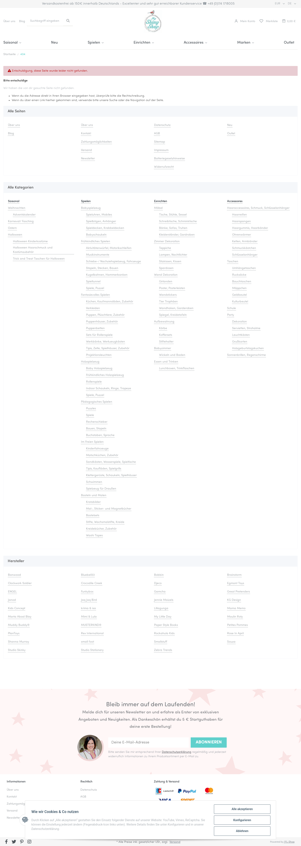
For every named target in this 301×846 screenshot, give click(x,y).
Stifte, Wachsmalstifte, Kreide (105, 522)
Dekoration (239, 321)
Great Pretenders (238, 591)
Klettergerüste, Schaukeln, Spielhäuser (111, 475)
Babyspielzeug (91, 208)
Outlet (289, 43)
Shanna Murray (18, 641)
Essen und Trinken (166, 361)
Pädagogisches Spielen (96, 401)
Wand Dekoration (166, 275)
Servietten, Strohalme (246, 328)
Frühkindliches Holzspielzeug (105, 375)
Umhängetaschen (244, 268)
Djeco (158, 583)
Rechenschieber (96, 422)
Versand (86, 150)
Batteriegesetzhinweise (169, 158)
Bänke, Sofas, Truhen (173, 228)
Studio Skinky (17, 650)
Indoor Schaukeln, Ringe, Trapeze (108, 388)
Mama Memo (236, 608)
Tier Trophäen (168, 301)
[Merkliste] (268, 21)
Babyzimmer (162, 348)
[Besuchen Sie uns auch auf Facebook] (6, 842)
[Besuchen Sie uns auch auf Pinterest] (22, 842)
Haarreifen (239, 214)
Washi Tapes (94, 535)
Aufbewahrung (164, 321)
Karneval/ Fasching (21, 221)
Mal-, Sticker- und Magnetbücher (108, 508)
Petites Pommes (237, 625)
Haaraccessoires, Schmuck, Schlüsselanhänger (258, 208)
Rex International (92, 633)
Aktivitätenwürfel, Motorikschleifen (108, 248)
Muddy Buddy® (19, 625)
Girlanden (165, 281)
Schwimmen (94, 482)
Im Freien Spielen (92, 442)
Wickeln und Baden (172, 355)
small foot (87, 641)
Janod (12, 600)
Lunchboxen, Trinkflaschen (176, 368)
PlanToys (13, 633)
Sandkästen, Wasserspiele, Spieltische (111, 462)
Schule (231, 308)
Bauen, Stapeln (96, 428)
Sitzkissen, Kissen (170, 261)
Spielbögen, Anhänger (101, 221)
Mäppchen (239, 288)
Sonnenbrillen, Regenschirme (246, 355)
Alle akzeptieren (241, 809)
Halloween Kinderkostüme (30, 241)
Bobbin (159, 575)
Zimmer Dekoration (167, 241)
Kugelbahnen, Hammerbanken (106, 275)
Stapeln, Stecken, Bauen (102, 268)
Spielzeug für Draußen (101, 488)
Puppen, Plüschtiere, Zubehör (105, 315)
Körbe (163, 328)
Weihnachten (16, 208)
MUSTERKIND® (91, 625)
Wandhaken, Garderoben (176, 308)
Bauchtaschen (241, 281)
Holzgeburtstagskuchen (248, 348)
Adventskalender (24, 214)
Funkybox (87, 591)
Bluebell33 (88, 575)
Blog (22, 21)
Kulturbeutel (240, 301)
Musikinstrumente (97, 254)
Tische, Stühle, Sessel (173, 214)
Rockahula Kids (164, 633)
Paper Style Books (166, 625)
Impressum (161, 150)
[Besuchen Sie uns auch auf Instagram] (29, 842)
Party (230, 315)
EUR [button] (278, 3)
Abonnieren (209, 742)
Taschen (232, 261)
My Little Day (162, 616)
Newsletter (88, 158)
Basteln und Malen (93, 495)
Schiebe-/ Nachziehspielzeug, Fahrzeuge (113, 261)
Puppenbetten (95, 328)
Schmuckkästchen (244, 248)
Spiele (90, 415)
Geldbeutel (239, 295)
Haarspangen (241, 221)
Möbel (158, 208)
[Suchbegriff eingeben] (45, 20)
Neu (54, 43)
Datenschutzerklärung (176, 752)
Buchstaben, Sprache (100, 435)
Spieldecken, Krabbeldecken (105, 228)
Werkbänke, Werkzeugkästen (105, 341)
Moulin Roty (235, 616)
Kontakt (86, 133)
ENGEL (12, 591)
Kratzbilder (93, 502)
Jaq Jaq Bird (89, 600)
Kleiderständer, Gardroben (177, 234)
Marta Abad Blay (19, 616)
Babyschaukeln (96, 234)
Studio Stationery (92, 650)
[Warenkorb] (289, 21)
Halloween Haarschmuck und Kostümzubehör (33, 250)
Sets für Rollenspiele (99, 335)
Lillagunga (161, 608)
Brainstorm (234, 575)
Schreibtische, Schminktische (178, 221)
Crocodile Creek (91, 583)
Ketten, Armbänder (244, 241)
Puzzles (91, 408)
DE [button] (290, 3)
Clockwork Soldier (20, 583)
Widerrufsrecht (164, 167)
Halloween (15, 234)
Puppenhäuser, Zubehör (102, 321)
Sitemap (159, 141)
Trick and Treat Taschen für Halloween (39, 258)
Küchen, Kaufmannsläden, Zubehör (109, 301)
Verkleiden (93, 308)
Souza (231, 641)
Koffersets (165, 335)
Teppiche (165, 248)
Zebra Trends (163, 650)
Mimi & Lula (89, 616)
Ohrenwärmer (241, 234)
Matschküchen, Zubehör (102, 455)
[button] (245, 21)
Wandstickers (168, 295)
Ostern (12, 228)
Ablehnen (241, 831)
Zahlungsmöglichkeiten (96, 141)
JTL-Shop (289, 842)
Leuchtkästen (241, 335)
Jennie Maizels (163, 600)
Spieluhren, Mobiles (99, 214)
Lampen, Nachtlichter (173, 254)
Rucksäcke (239, 275)
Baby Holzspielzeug (99, 368)
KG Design (234, 600)
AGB (157, 133)
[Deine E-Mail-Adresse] (148, 742)
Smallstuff (160, 641)
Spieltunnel (93, 281)
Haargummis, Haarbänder (250, 228)
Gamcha (160, 591)
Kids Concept (16, 608)
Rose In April (235, 633)
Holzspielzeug (90, 361)
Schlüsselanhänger (244, 254)
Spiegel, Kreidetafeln (173, 315)
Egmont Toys (235, 583)
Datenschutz (162, 125)
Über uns (9, 21)
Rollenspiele (94, 381)
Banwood (14, 575)
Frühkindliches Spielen (95, 241)
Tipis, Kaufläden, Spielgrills (103, 468)
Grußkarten (239, 341)
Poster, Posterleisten (172, 288)
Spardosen (166, 268)
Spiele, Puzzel (95, 288)
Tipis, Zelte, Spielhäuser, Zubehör (107, 348)
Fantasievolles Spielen (95, 295)
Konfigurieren (242, 820)
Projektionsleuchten (99, 355)
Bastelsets (92, 515)
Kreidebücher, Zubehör (101, 528)
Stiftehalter (166, 341)
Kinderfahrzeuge (97, 448)
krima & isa (88, 608)
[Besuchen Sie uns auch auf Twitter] (14, 842)
